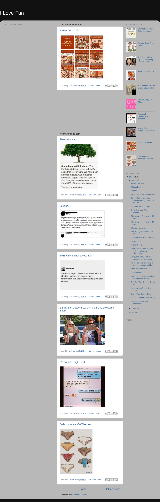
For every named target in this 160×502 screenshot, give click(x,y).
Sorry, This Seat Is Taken (141, 294)
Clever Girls (136, 241)
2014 (131, 177)
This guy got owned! (139, 228)
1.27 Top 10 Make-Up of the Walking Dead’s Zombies (146, 59)
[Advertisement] (90, 111)
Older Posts (113, 489)
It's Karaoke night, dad (72, 362)
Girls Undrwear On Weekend (76, 424)
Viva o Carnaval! (69, 30)
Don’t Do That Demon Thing (143, 298)
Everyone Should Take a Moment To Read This (141, 258)
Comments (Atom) (79, 495)
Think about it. (68, 139)
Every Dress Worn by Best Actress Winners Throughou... (142, 251)
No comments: (95, 85)
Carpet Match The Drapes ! (142, 238)
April (134, 180)
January (135, 312)
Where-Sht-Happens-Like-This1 (146, 129)
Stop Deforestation (139, 269)
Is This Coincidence (139, 245)
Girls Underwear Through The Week (146, 157)
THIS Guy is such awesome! (76, 255)
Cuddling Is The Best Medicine (140, 302)
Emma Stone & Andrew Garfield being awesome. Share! (142, 200)
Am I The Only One (146, 71)
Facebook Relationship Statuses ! (143, 116)
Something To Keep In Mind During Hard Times (142, 277)
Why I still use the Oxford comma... (145, 30)
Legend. (64, 206)
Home (82, 489)
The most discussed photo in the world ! (146, 86)
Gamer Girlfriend (138, 272)
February (136, 308)
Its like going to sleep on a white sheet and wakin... (142, 264)
